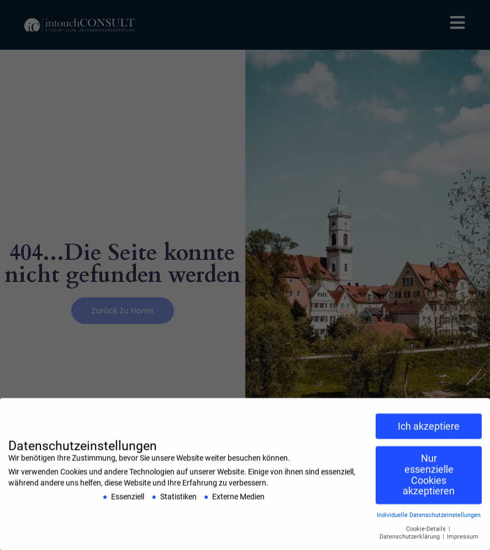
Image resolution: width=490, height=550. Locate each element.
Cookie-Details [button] (426, 532)
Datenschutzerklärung (410, 540)
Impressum (462, 540)
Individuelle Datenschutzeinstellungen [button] (429, 518)
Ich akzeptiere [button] (429, 429)
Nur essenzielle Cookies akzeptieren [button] (429, 478)
